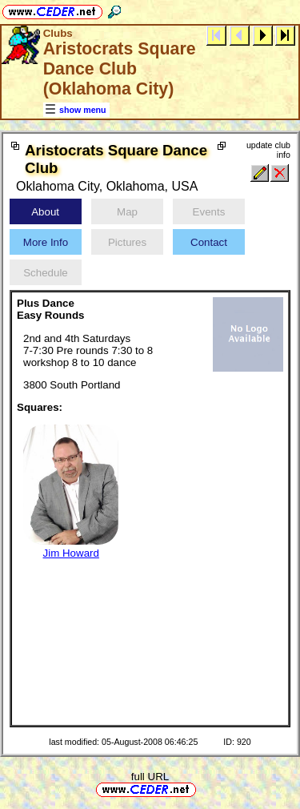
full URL (150, 777)
